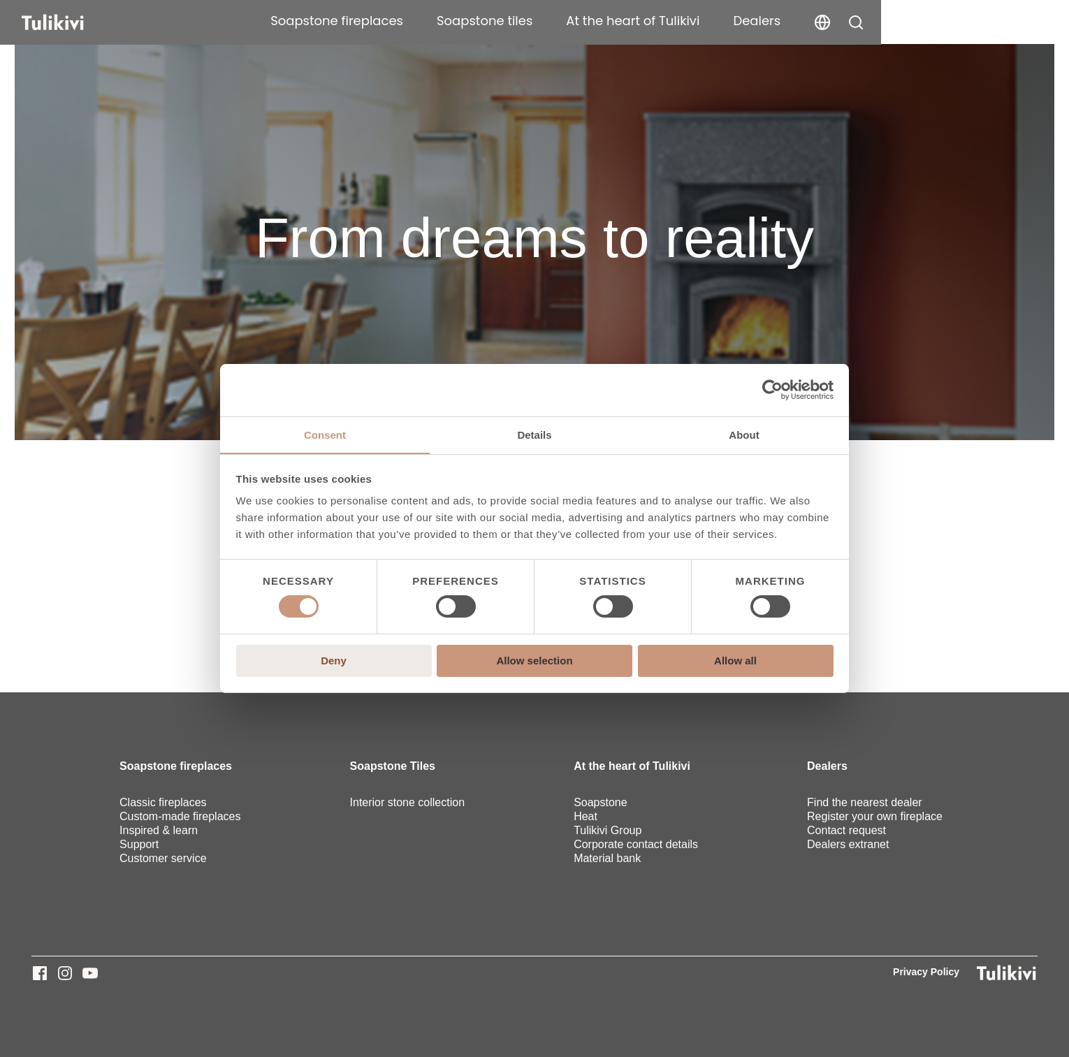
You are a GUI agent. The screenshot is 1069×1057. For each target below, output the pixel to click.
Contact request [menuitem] (846, 830)
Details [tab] (534, 434)
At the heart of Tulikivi (806, 20)
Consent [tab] (325, 434)
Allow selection (534, 660)
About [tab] (744, 434)
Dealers (930, 20)
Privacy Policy (926, 971)
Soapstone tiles (658, 20)
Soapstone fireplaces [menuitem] (175, 766)
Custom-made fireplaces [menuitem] (179, 816)
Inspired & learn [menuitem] (158, 830)
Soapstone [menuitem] (600, 802)
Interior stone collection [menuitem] (407, 802)
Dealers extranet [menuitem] (848, 844)
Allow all (735, 660)
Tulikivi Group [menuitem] (607, 830)
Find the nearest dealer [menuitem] (864, 802)
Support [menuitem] (139, 844)
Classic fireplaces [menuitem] (162, 802)
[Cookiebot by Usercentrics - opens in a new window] (772, 389)
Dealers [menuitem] (827, 766)
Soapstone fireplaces (510, 20)
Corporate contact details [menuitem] (636, 844)
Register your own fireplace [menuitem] (875, 816)
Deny (334, 660)
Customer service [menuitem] (162, 858)
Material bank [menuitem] (607, 858)
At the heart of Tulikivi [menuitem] (632, 766)
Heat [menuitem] (585, 816)
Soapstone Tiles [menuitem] (392, 766)
